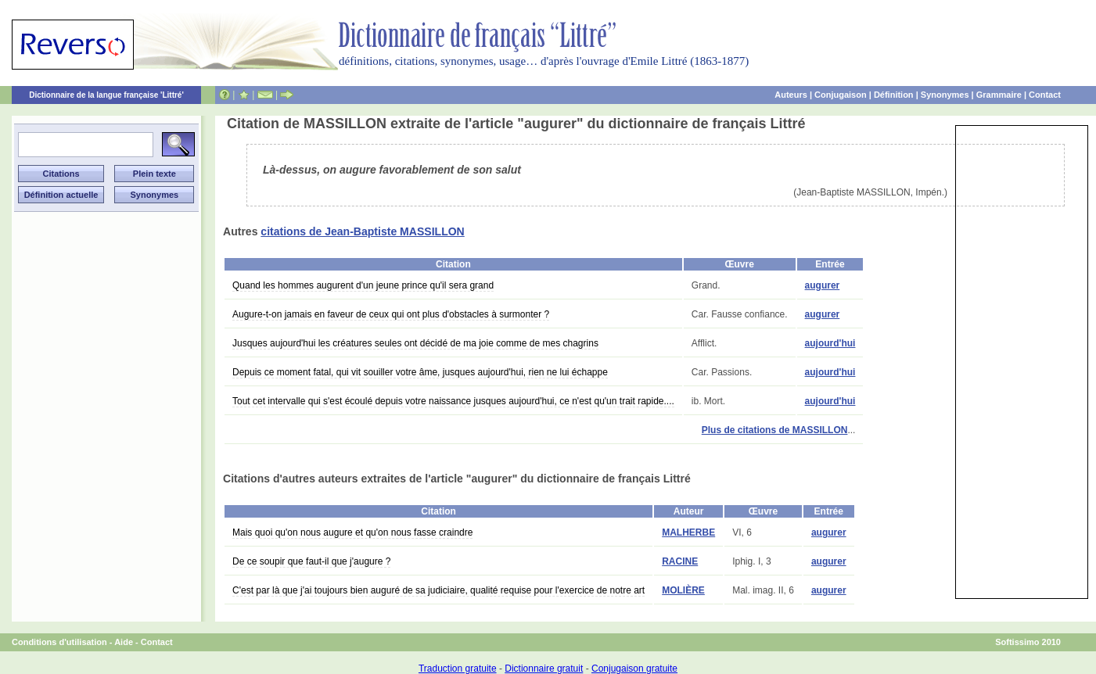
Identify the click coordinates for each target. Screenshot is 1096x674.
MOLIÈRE (683, 590)
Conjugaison (840, 94)
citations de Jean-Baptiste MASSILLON (362, 231)
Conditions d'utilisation (59, 642)
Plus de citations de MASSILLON (775, 430)
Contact (1045, 94)
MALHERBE (688, 532)
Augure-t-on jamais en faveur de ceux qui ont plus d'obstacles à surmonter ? (390, 314)
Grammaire (999, 94)
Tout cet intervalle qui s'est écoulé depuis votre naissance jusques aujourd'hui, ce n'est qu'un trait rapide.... (453, 401)
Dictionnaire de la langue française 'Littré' (106, 95)
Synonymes (945, 94)
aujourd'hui (830, 343)
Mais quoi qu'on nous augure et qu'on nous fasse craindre (352, 532)
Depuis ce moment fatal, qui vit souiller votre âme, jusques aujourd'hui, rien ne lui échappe (420, 372)
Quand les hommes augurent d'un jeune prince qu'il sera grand (363, 285)
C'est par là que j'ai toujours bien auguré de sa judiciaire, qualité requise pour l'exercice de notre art (438, 590)
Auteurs (790, 94)
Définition (894, 94)
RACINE (680, 561)
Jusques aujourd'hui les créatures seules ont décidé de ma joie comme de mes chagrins (415, 343)
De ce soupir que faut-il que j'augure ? (311, 561)
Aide (123, 642)
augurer (822, 285)
